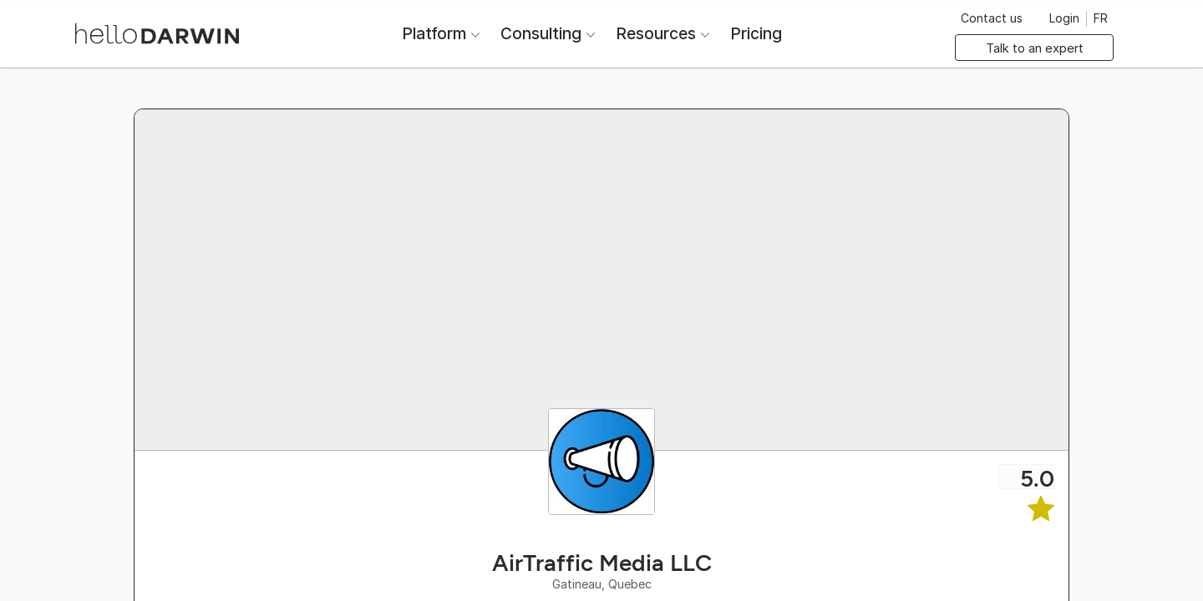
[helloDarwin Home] (157, 32)
